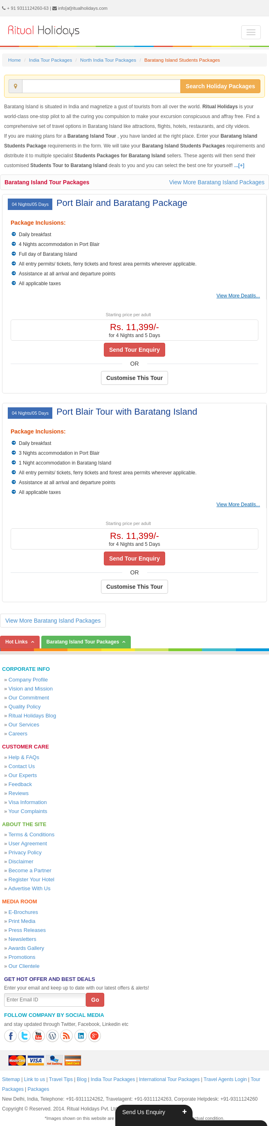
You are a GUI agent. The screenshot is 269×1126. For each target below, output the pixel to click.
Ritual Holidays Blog (32, 716)
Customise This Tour (134, 378)
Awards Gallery (26, 948)
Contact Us (22, 766)
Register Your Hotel (31, 879)
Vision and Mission (31, 689)
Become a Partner (30, 870)
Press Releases (27, 930)
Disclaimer (21, 861)
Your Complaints (28, 811)
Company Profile (28, 680)
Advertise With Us (29, 888)
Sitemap (11, 1079)
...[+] (239, 165)
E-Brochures (23, 912)
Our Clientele (24, 966)
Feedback (20, 784)
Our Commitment (29, 698)
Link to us (34, 1079)
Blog (82, 1079)
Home (14, 60)
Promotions (22, 957)
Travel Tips (61, 1079)
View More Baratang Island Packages (217, 182)
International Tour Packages (169, 1079)
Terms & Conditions (32, 834)
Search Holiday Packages (220, 86)
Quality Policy (25, 707)
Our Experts (23, 775)
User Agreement (28, 843)
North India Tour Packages (108, 60)
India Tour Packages (50, 60)
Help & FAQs (24, 757)
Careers (18, 734)
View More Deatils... (238, 296)
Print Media (22, 921)
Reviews (19, 793)
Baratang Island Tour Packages (46, 182)
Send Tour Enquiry (134, 349)
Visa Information (28, 802)
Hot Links (16, 642)
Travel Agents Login (225, 1079)
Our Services (24, 725)
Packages (38, 1089)
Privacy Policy (25, 852)
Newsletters (22, 939)
